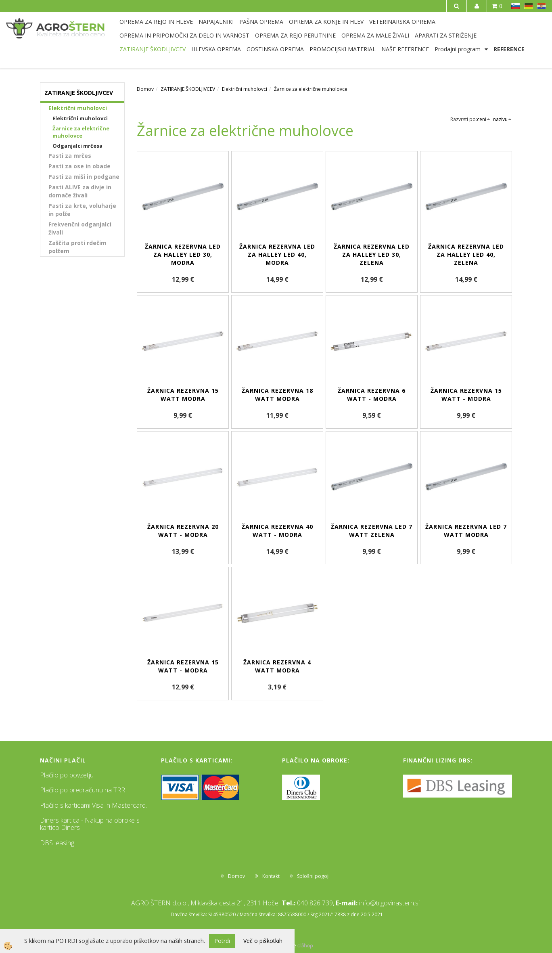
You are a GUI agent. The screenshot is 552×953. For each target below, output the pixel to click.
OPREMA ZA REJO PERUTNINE (295, 35)
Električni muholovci (77, 108)
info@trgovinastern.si (389, 903)
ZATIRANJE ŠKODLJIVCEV (152, 49)
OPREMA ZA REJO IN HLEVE (156, 21)
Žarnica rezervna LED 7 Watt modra (466, 530)
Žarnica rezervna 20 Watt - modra (183, 530)
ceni (484, 119)
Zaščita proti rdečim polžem (77, 247)
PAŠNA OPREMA (261, 21)
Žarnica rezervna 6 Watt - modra (372, 394)
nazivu (502, 119)
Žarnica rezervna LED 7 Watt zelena (371, 530)
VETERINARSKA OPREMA (402, 21)
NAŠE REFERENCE (405, 49)
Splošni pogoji (313, 876)
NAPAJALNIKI (216, 21)
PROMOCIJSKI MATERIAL (342, 49)
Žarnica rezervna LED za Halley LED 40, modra (277, 254)
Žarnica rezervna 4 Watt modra (277, 666)
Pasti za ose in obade (79, 166)
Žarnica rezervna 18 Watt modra (277, 394)
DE (528, 6)
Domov (145, 89)
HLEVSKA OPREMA (216, 49)
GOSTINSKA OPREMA (275, 49)
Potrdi (222, 941)
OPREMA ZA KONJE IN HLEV (326, 21)
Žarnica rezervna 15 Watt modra (183, 394)
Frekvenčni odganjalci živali (79, 228)
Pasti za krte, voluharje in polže (82, 210)
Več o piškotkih (262, 941)
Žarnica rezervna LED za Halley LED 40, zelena (466, 254)
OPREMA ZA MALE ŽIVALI (375, 35)
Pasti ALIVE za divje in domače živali (79, 191)
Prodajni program (458, 49)
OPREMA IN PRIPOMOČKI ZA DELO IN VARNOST (184, 35)
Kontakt (271, 876)
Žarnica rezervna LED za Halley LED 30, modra (183, 254)
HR (541, 6)
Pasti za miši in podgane (83, 176)
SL (515, 6)
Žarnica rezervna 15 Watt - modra (466, 394)
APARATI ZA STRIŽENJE (446, 35)
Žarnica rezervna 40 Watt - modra (277, 530)
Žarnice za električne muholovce (80, 132)
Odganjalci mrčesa (77, 145)
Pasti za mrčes (69, 155)
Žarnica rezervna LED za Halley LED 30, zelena (372, 254)
